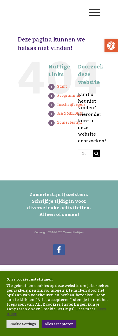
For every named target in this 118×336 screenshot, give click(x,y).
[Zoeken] (96, 153)
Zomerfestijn (69, 122)
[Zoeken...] (85, 153)
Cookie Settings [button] (23, 324)
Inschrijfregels (71, 104)
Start (62, 86)
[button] (111, 45)
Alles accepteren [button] (59, 324)
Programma (68, 95)
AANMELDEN (69, 113)
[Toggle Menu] (94, 12)
